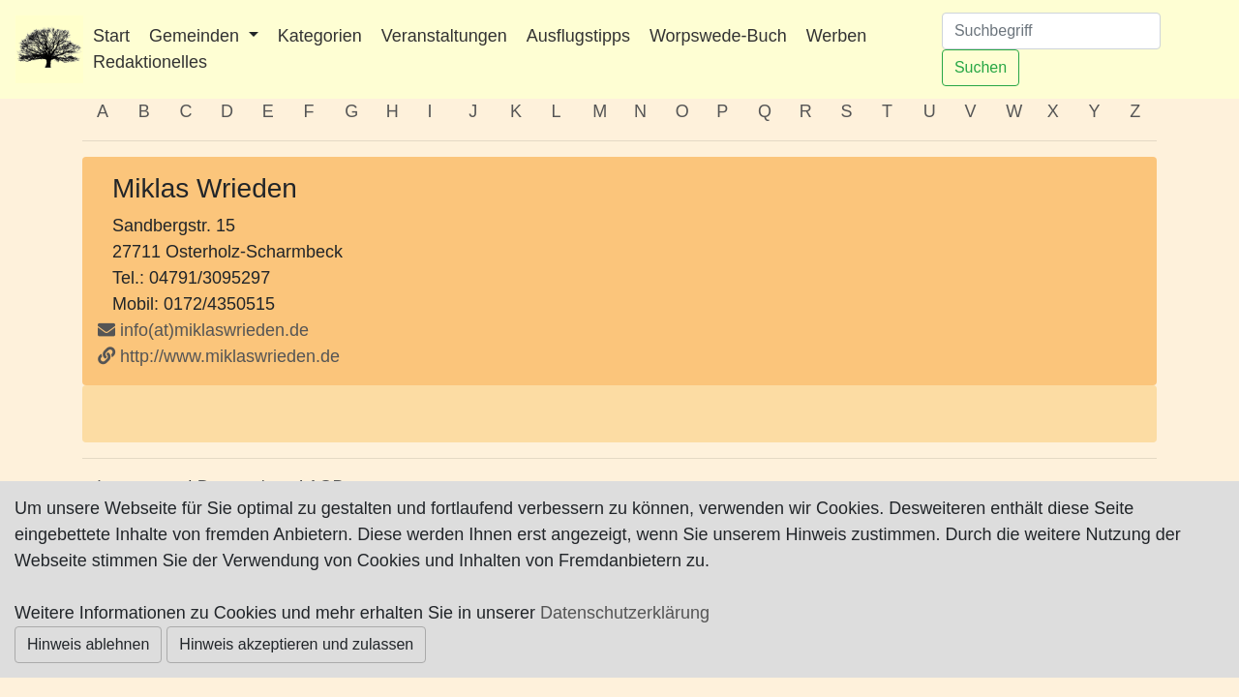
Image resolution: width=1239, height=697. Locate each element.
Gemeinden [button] (196, 35)
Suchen (980, 67)
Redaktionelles (150, 62)
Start (111, 35)
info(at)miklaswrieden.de (203, 330)
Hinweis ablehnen (88, 644)
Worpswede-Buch (718, 35)
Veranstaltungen (444, 35)
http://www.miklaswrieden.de (219, 356)
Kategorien (320, 35)
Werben (836, 35)
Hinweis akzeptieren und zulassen (296, 644)
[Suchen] (1051, 31)
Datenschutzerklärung (625, 612)
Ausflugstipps (578, 35)
